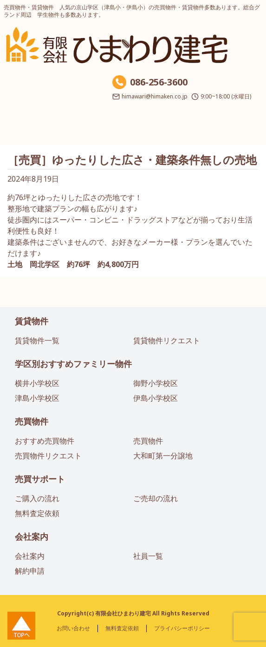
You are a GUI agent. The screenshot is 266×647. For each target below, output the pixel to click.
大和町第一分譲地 (163, 456)
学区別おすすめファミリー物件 (73, 363)
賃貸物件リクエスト (166, 340)
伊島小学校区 (155, 398)
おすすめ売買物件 (44, 441)
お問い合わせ (73, 628)
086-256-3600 (159, 82)
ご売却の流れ (155, 498)
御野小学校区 (155, 383)
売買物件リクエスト (48, 456)
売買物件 (31, 421)
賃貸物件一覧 (37, 340)
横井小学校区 (37, 383)
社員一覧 (148, 556)
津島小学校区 (37, 398)
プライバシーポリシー (182, 628)
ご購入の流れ (37, 498)
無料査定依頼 (37, 513)
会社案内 (31, 536)
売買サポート (40, 478)
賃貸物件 (31, 321)
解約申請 (30, 571)
